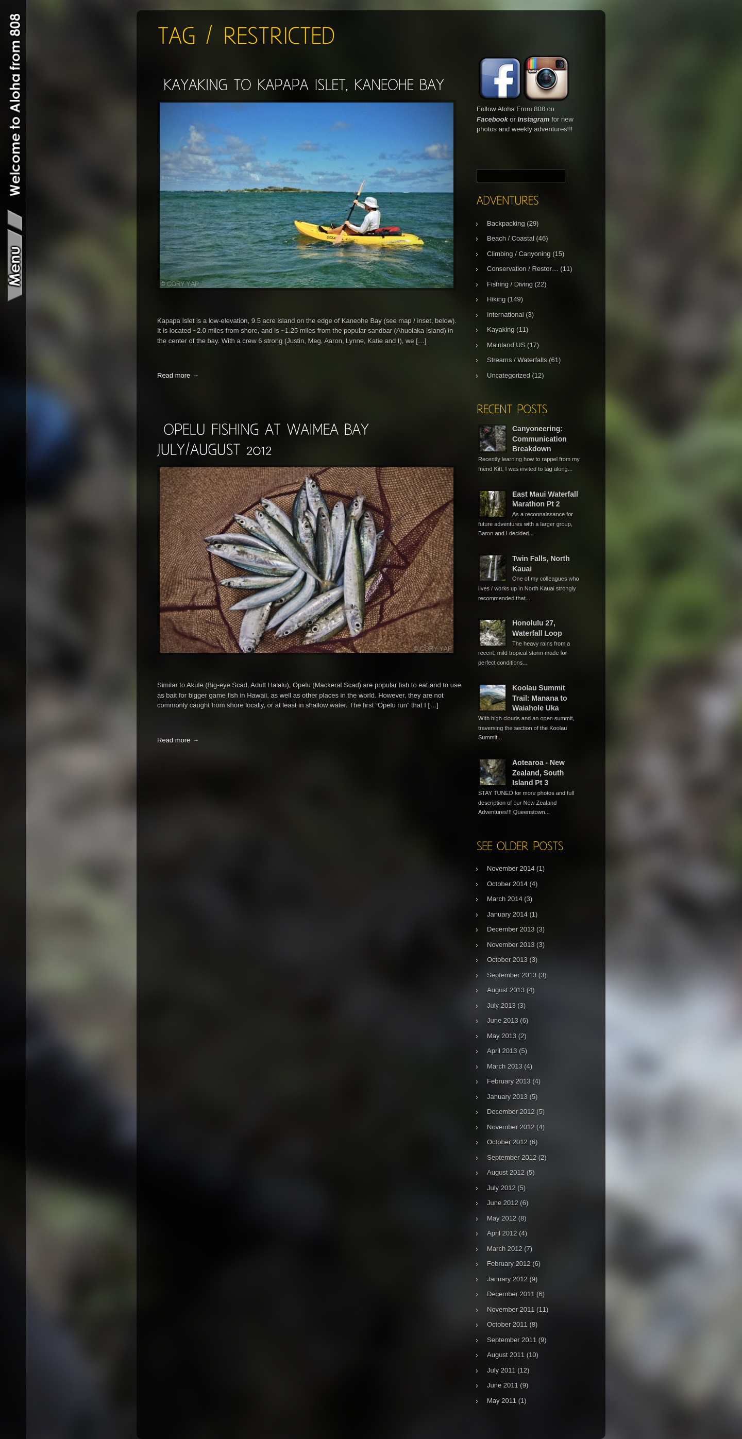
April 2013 (502, 1051)
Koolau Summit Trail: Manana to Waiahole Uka (539, 698)
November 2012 (511, 1127)
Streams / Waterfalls (517, 360)
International (505, 314)
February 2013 (509, 1081)
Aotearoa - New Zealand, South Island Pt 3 (538, 772)
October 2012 (507, 1142)
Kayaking (500, 329)
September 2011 (511, 1340)
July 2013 (501, 1005)
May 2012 (501, 1218)
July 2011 (501, 1370)
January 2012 (507, 1279)
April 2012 (502, 1233)
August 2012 (506, 1172)
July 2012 (501, 1188)
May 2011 (501, 1400)
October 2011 (507, 1324)
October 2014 (507, 884)
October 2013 (507, 959)
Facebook (492, 119)
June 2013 (502, 1020)
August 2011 (506, 1355)
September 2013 (511, 975)
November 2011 (511, 1309)
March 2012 (504, 1248)
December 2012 (511, 1111)
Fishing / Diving (510, 284)
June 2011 (502, 1385)
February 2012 (509, 1263)
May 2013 (501, 1036)
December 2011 (511, 1294)
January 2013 (507, 1097)
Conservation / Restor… (523, 269)
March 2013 (504, 1066)
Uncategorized (508, 375)
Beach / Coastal (510, 238)
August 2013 (506, 990)
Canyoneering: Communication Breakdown (539, 439)
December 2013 (511, 929)
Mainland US (506, 345)
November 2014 (511, 868)
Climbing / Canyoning (519, 254)
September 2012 (511, 1157)
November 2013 (511, 945)
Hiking (496, 299)
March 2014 (504, 899)
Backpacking (506, 223)
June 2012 (502, 1203)
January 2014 (507, 914)
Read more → (178, 375)
